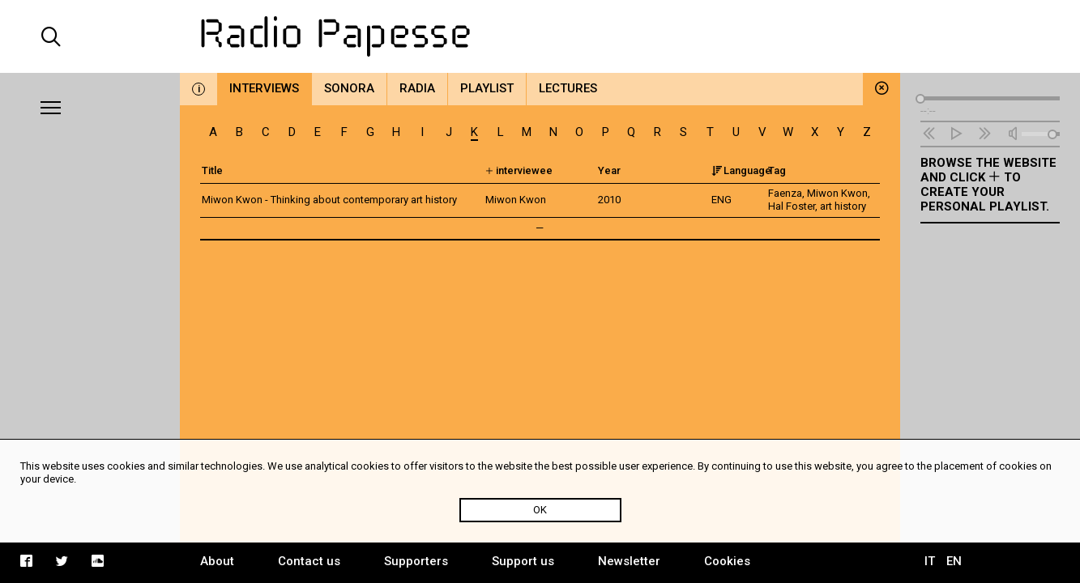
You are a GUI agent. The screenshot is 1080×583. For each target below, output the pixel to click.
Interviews (264, 88)
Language (741, 170)
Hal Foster (791, 206)
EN (954, 561)
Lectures (568, 88)
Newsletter (629, 561)
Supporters (416, 561)
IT (929, 561)
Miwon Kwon (837, 193)
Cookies (727, 561)
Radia (417, 88)
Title (212, 170)
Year (609, 170)
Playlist (487, 88)
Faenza (785, 193)
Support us (523, 561)
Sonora (349, 88)
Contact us (309, 561)
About (217, 561)
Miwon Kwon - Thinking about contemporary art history (329, 200)
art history (843, 206)
